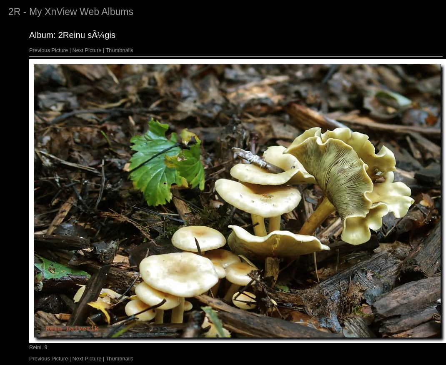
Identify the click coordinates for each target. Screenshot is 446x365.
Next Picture (87, 50)
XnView (61, 11)
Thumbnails (119, 50)
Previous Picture (48, 50)
